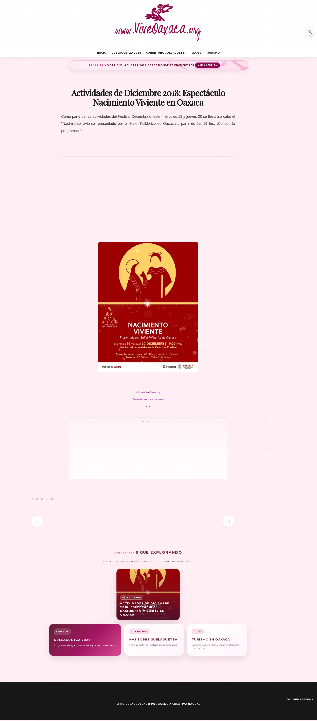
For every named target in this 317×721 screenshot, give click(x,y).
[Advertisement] (148, 187)
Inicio (101, 53)
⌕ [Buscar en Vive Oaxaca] (308, 29)
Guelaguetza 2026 (126, 53)
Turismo (213, 53)
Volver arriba (300, 700)
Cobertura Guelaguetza (166, 53)
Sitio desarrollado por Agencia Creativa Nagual (158, 704)
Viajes (196, 53)
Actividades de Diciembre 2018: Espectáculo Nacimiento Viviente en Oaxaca (144, 609)
